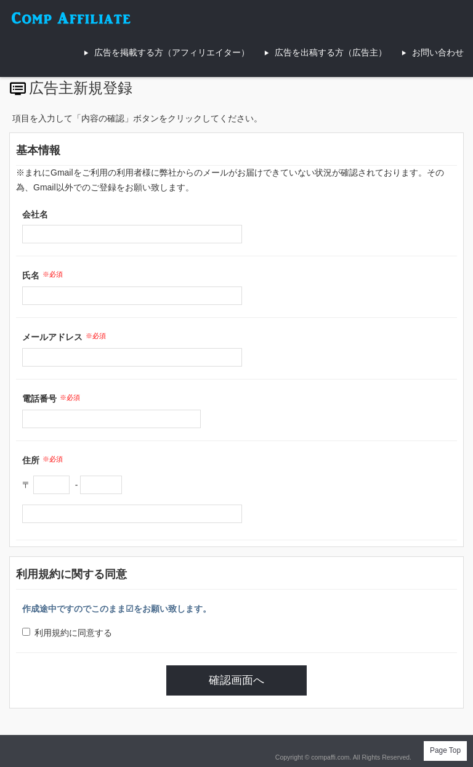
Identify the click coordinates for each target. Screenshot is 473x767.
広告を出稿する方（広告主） (331, 52)
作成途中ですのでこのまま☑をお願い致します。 (116, 609)
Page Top (445, 750)
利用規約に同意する (67, 633)
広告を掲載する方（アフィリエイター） (171, 52)
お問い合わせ (438, 52)
